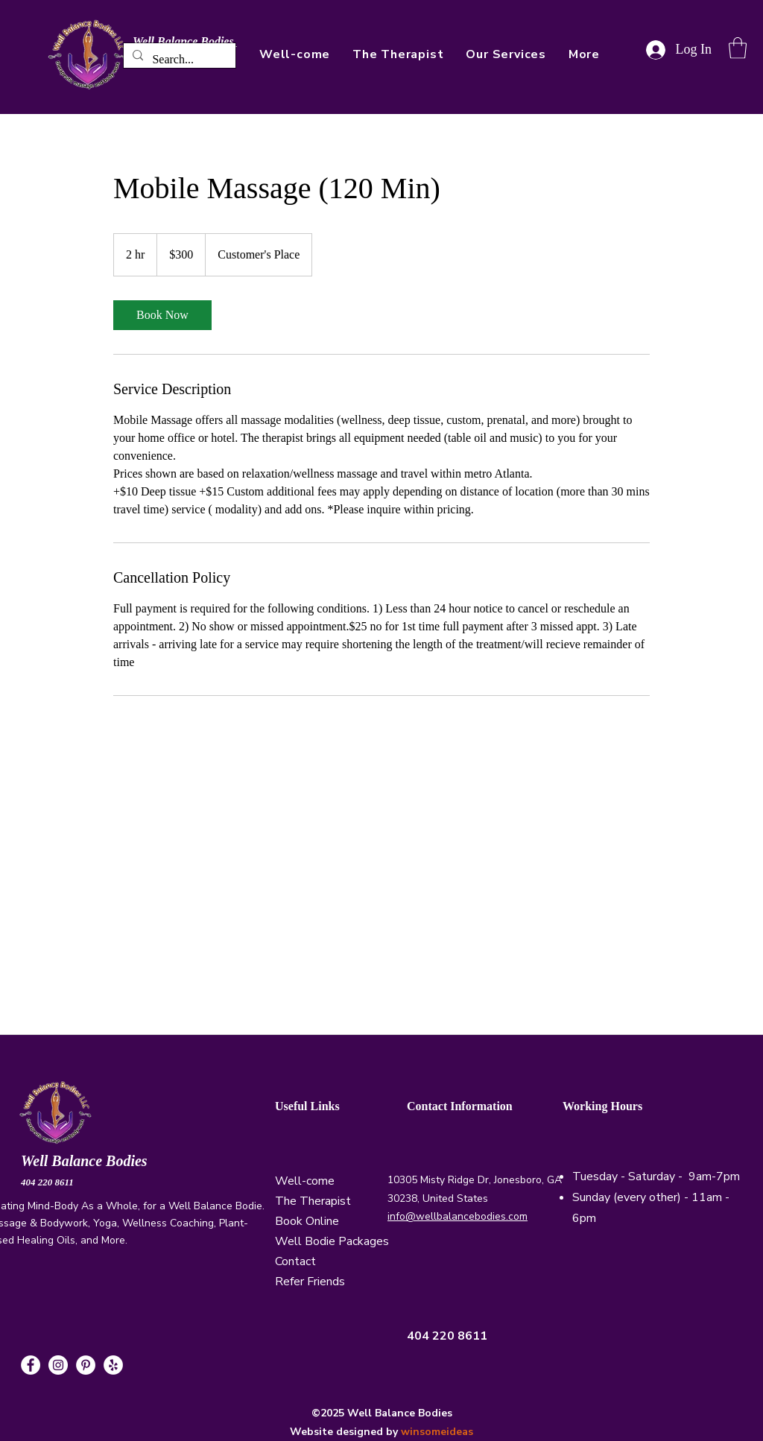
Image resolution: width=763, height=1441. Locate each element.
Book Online (307, 1221)
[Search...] (178, 59)
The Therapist (313, 1201)
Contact (295, 1261)
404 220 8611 (47, 1182)
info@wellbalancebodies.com (457, 1216)
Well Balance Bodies (86, 1161)
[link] (162, 315)
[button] (584, 54)
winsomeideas (437, 1432)
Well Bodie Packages (332, 1241)
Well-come (305, 1181)
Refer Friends (310, 1281)
